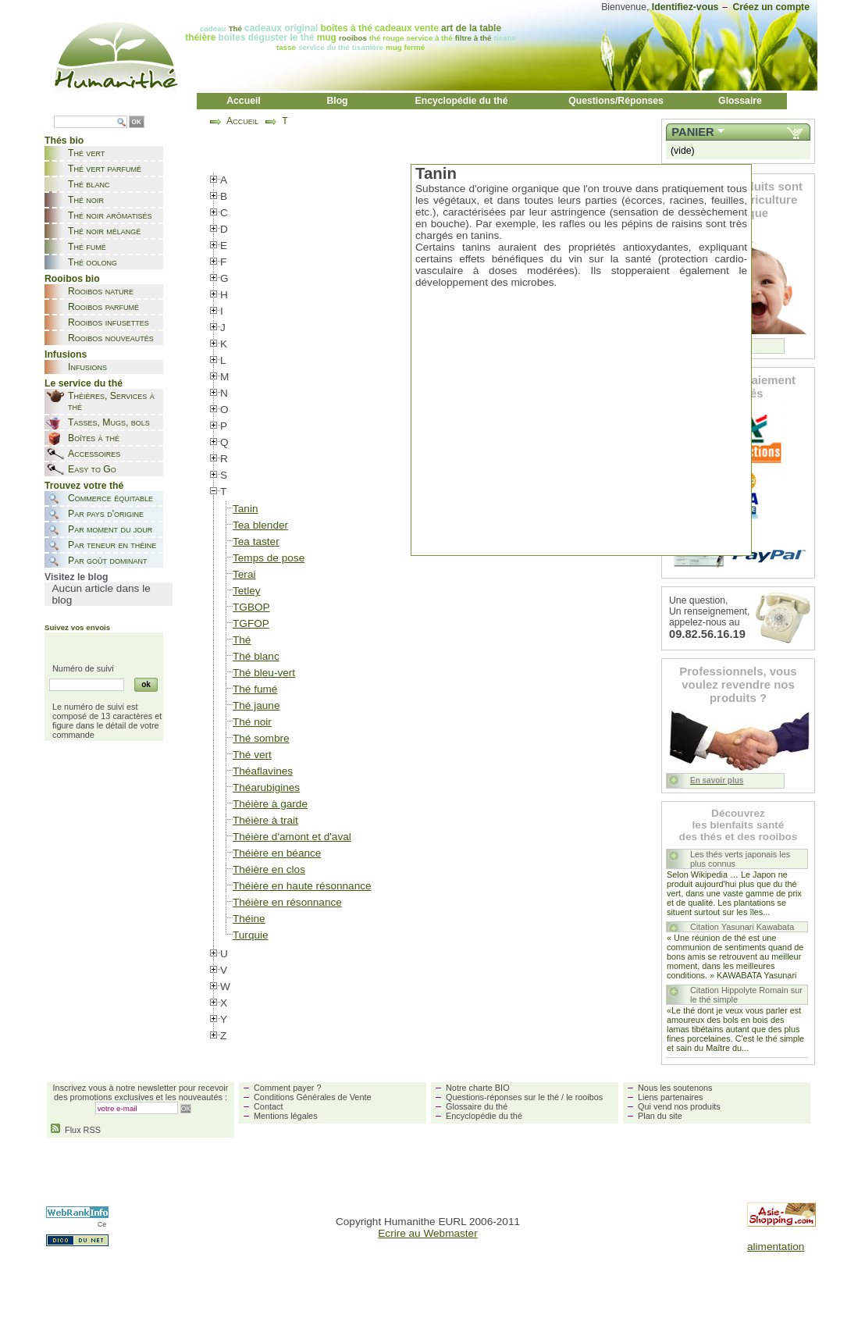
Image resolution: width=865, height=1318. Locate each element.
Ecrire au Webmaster (427, 1233)
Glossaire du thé (476, 1106)
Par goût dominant (107, 560)
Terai (244, 574)
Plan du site (660, 1115)
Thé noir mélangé (104, 231)
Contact (268, 1106)
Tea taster (256, 541)
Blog (336, 100)
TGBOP (251, 607)
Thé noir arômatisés (110, 215)
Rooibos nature (100, 291)
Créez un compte (771, 7)
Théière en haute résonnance (302, 886)
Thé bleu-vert (264, 673)
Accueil (243, 100)
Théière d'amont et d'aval (292, 836)
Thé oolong (92, 262)
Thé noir (86, 199)
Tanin (245, 509)
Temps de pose (268, 558)
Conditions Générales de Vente (313, 1097)
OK (136, 122)
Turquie (251, 935)
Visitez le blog (76, 577)
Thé (242, 640)
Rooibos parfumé (103, 306)
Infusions (87, 367)
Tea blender (260, 525)
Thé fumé (87, 246)
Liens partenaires (670, 1097)
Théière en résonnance (287, 902)
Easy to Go (92, 469)
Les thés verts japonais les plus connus (740, 859)
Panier (692, 132)
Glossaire (740, 100)
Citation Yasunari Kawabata (742, 927)
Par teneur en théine (112, 545)
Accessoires (94, 453)
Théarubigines (266, 787)
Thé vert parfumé (104, 168)
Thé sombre (261, 738)
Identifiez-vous (685, 7)
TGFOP (251, 623)
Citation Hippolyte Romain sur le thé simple (746, 994)
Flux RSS (76, 1130)
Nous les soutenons (675, 1087)
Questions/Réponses (616, 100)
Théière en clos (269, 869)
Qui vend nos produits (679, 1106)
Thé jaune (256, 705)
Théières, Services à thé (111, 401)
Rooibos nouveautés (111, 338)
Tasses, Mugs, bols (109, 422)
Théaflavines (263, 771)
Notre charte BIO (478, 1087)
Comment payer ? (287, 1087)
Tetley (247, 591)
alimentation (775, 1246)
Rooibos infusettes (108, 322)
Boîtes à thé (93, 438)
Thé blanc (88, 184)
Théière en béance (277, 853)
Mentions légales (286, 1115)
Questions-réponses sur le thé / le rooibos (524, 1097)
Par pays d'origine (106, 513)
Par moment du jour (110, 529)
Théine (249, 918)
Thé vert (86, 153)
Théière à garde (270, 804)
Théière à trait (265, 820)
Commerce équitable (110, 498)
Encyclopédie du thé (461, 100)
